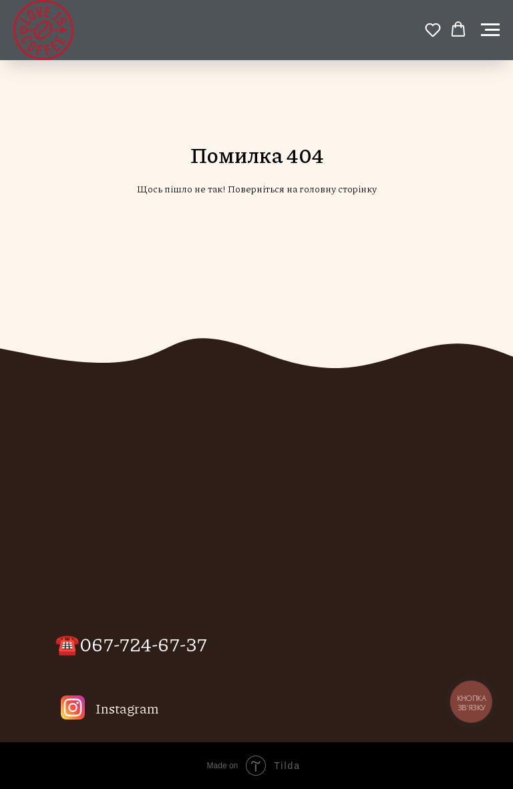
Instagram (127, 708)
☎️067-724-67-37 (131, 643)
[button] (433, 29)
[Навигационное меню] (490, 30)
